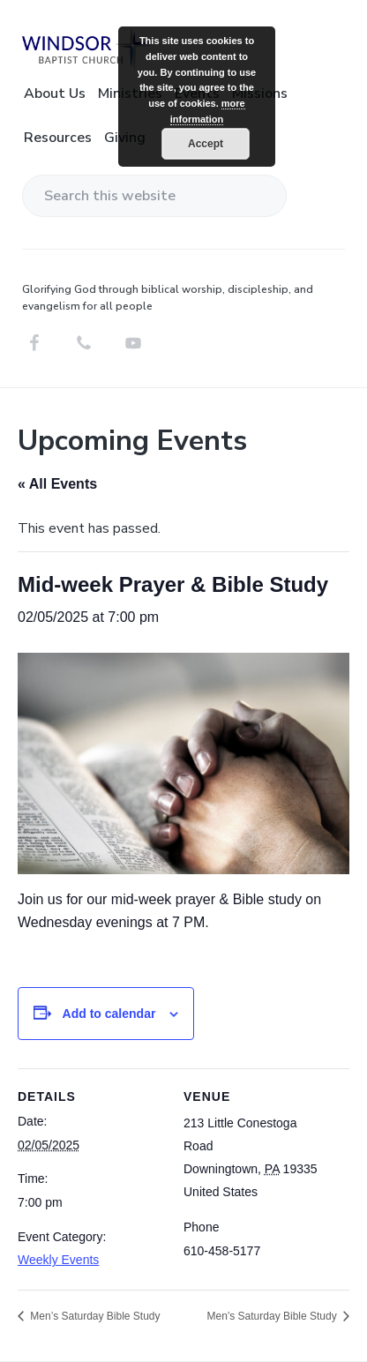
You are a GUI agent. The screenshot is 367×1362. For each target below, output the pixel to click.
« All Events (57, 483)
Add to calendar (109, 1014)
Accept (205, 144)
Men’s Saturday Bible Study (94, 1316)
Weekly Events (58, 1260)
